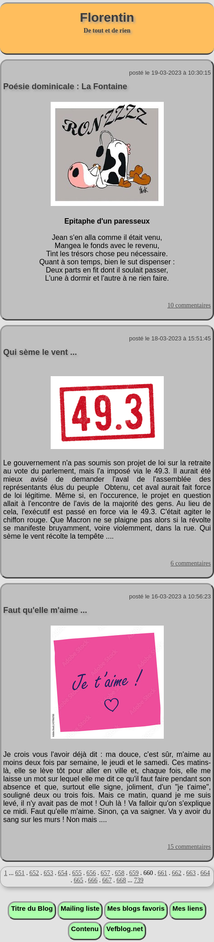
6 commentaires (191, 563)
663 (191, 873)
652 (34, 873)
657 (105, 873)
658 (119, 873)
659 (134, 873)
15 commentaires (189, 846)
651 (20, 873)
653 (48, 873)
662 (176, 873)
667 (107, 880)
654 (62, 873)
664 (205, 873)
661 (162, 873)
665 (78, 880)
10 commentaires (189, 305)
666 (93, 880)
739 (138, 880)
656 (91, 873)
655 (77, 873)
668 (121, 880)
